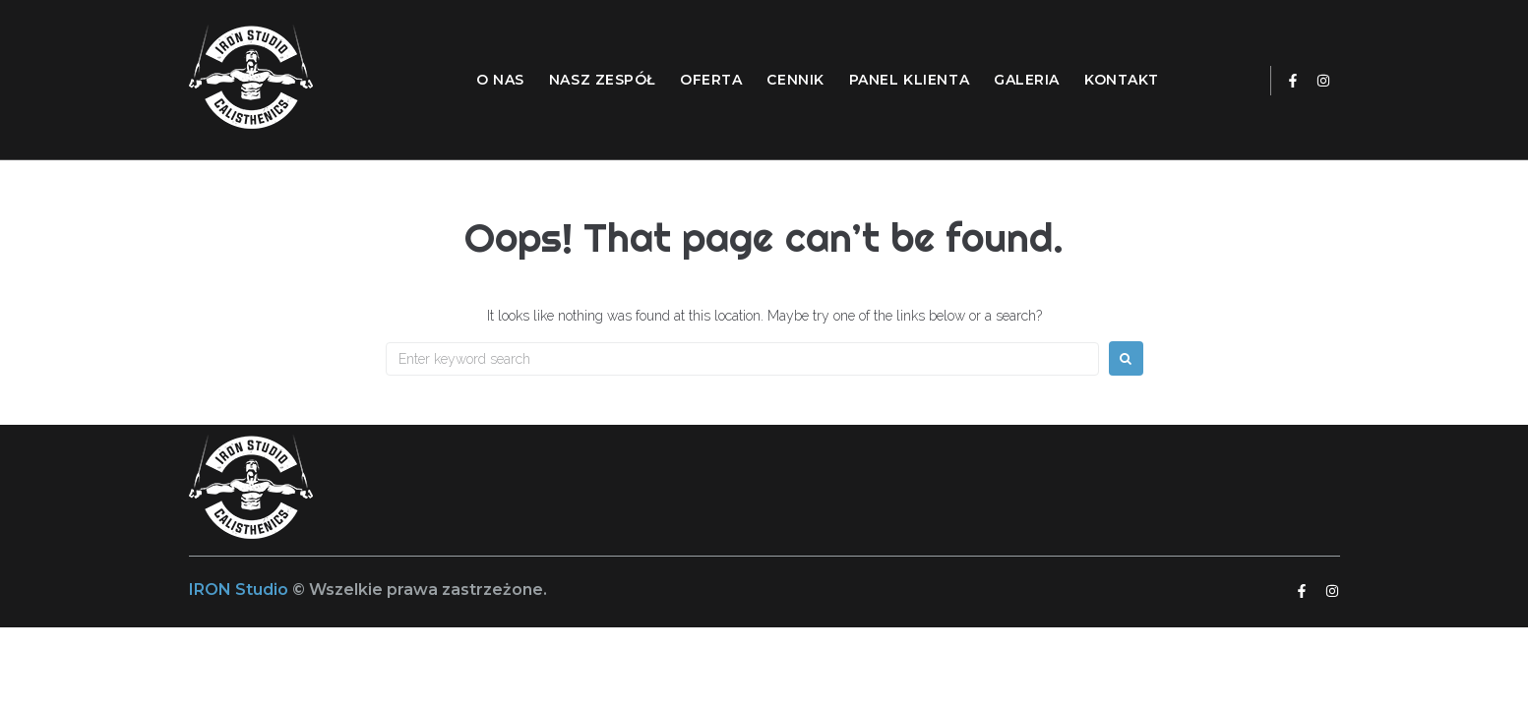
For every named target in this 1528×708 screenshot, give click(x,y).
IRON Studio (240, 589)
